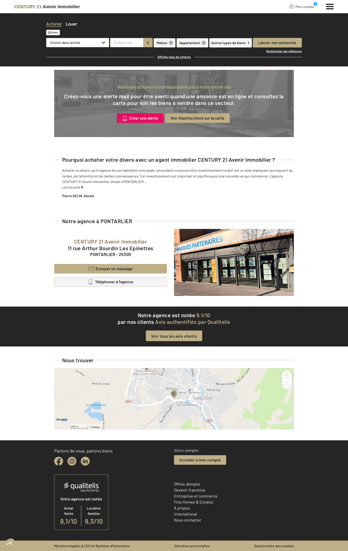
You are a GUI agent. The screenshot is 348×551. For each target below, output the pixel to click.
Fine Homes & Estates (193, 502)
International (185, 514)
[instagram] (71, 461)
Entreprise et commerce (196, 496)
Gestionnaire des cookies (274, 546)
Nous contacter (187, 520)
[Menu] (330, 6)
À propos (182, 508)
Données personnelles (192, 546)
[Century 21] (47, 6)
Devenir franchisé (189, 490)
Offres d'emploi (187, 484)
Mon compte (301, 6)
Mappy (96, 427)
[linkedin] (85, 461)
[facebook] (58, 461)
